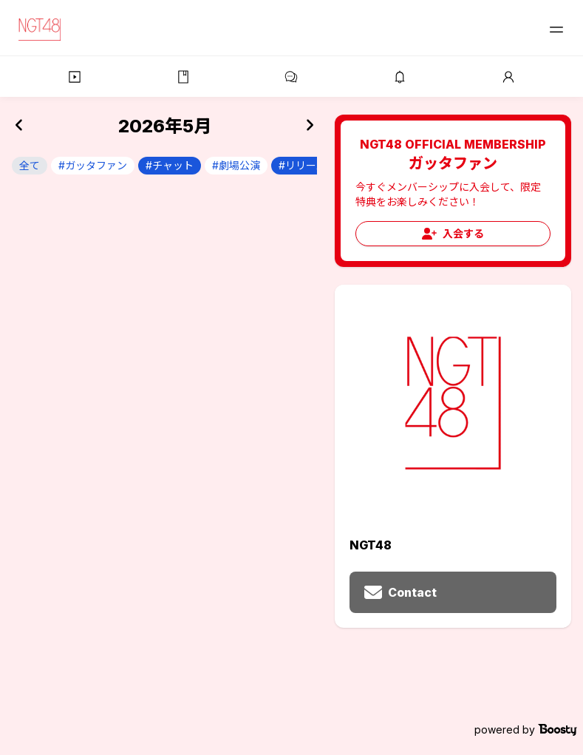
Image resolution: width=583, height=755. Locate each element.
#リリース (302, 165)
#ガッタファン (92, 165)
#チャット (170, 165)
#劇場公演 (236, 165)
